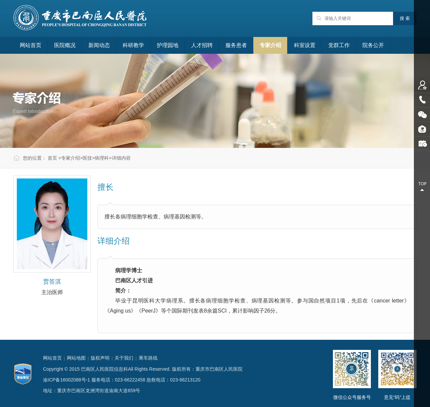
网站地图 (76, 358)
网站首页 (30, 45)
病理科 (102, 158)
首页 (52, 158)
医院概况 (65, 45)
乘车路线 (148, 358)
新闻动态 (99, 45)
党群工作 (339, 45)
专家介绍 (270, 45)
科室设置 (304, 45)
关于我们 (124, 358)
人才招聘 (202, 45)
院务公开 (373, 45)
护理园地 (167, 45)
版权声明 (100, 358)
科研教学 (133, 45)
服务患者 (236, 45)
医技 (87, 158)
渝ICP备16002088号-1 (66, 379)
